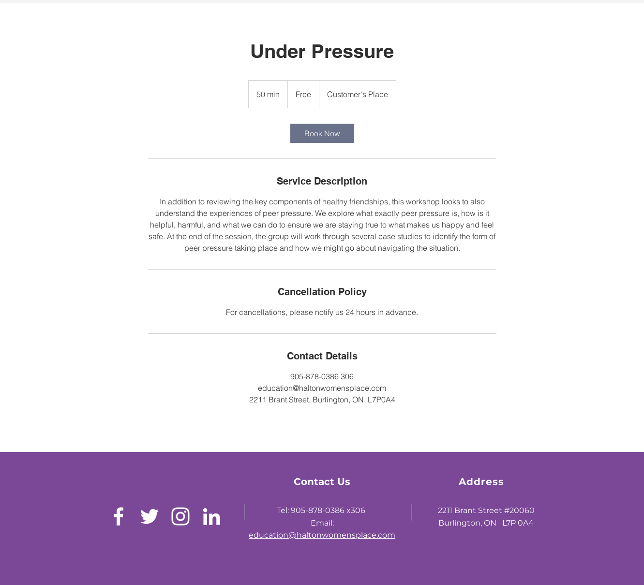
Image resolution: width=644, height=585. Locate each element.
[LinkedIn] (211, 516)
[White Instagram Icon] (180, 516)
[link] (322, 133)
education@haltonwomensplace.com (322, 535)
